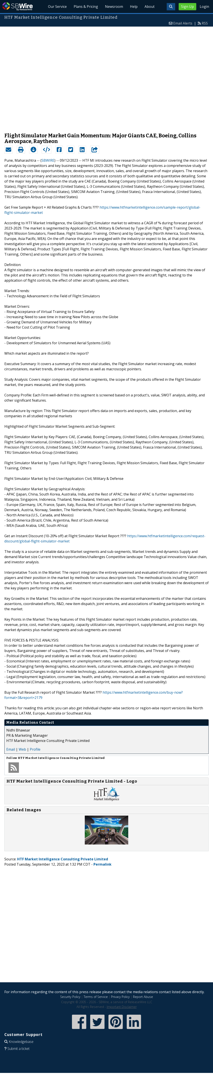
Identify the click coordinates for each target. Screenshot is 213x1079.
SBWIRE (48, 160)
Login (204, 6)
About (150, 6)
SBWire (17, 6)
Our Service (57, 6)
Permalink (102, 864)
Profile (35, 749)
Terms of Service (96, 997)
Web (22, 749)
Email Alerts (182, 23)
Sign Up (187, 6)
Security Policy (70, 997)
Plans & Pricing (86, 6)
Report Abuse (143, 997)
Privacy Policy (120, 997)
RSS (205, 23)
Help (134, 6)
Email (10, 749)
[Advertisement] (52, 77)
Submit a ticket (18, 1048)
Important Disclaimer (122, 1007)
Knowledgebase (21, 1041)
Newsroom (114, 6)
